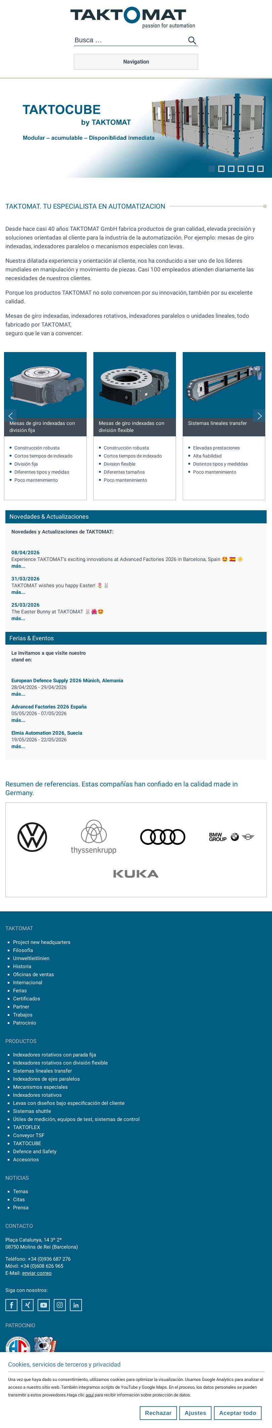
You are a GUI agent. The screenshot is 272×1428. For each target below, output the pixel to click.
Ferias (20, 991)
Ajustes (196, 1413)
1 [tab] (212, 169)
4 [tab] (241, 169)
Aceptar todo (238, 1413)
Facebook (11, 1305)
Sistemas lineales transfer (217, 423)
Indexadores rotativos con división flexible (60, 1063)
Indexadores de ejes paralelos (46, 1079)
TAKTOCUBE (27, 1143)
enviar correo (37, 1273)
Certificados (26, 999)
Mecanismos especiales (40, 1087)
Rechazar (158, 1413)
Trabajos (23, 1015)
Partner (21, 1007)
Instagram (60, 1305)
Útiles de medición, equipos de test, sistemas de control (76, 1119)
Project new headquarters (42, 942)
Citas (19, 1200)
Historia (22, 966)
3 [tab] (231, 169)
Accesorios (26, 1160)
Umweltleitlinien (31, 958)
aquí (90, 1394)
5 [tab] (250, 169)
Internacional (27, 983)
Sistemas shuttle (32, 1111)
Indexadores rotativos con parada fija (54, 1055)
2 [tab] (221, 169)
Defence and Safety (34, 1152)
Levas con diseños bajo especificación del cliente (69, 1103)
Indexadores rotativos (37, 1095)
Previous (10, 415)
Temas (20, 1191)
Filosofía (23, 950)
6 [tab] (260, 169)
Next (259, 415)
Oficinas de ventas (33, 974)
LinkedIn (76, 1305)
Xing (27, 1305)
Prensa (21, 1208)
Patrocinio (24, 1023)
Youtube (44, 1305)
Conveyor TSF (28, 1135)
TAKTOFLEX (26, 1127)
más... (136, 562)
